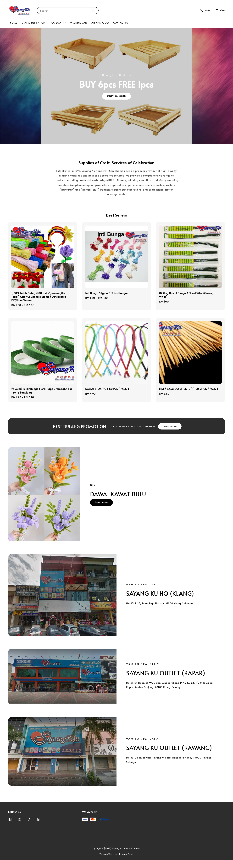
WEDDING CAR (78, 22)
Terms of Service (108, 854)
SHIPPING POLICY (100, 22)
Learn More (170, 426)
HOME (13, 22)
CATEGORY (57, 22)
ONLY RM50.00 (116, 96)
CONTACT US (120, 22)
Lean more (101, 502)
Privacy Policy (126, 854)
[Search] (93, 10)
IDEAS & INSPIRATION (33, 22)
